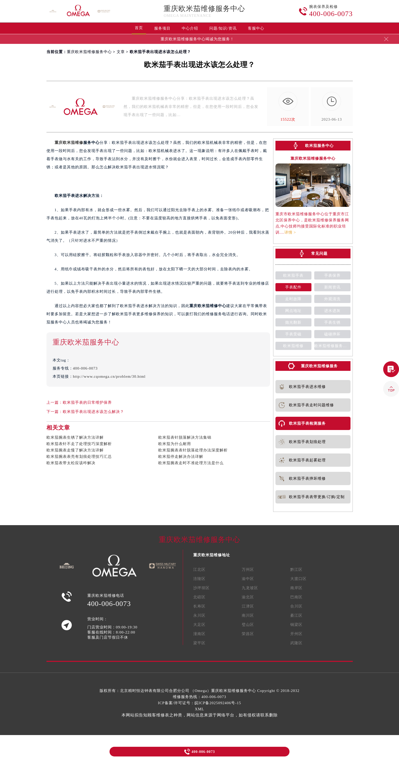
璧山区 (248, 625)
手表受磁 (293, 334)
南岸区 (296, 588)
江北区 (199, 569)
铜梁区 (296, 625)
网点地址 (293, 311)
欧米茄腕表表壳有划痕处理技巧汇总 (79, 456)
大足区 (199, 625)
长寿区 (199, 606)
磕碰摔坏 (332, 334)
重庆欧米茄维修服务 (319, 366)
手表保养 (332, 275)
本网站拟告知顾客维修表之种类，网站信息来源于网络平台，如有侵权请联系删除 (200, 715)
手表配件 (293, 287)
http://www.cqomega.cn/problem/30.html (109, 376)
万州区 (248, 569)
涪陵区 (199, 579)
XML (199, 709)
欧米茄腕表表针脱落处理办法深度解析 (193, 450)
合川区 (296, 606)
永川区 (199, 615)
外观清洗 (332, 299)
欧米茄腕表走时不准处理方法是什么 (191, 463)
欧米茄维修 (293, 346)
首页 (139, 28)
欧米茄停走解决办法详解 (180, 456)
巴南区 (296, 597)
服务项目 (162, 28)
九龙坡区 (250, 588)
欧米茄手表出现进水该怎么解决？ (93, 412)
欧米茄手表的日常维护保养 (87, 402)
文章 (121, 52)
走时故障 (293, 299)
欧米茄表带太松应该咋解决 (70, 463)
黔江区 (296, 569)
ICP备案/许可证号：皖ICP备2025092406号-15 (199, 703)
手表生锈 (332, 322)
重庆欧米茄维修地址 (211, 555)
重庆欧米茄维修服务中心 (204, 8)
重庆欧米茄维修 (69, 143)
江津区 (248, 606)
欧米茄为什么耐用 (174, 444)
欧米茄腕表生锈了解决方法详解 (75, 437)
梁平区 (199, 643)
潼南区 (199, 634)
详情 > (290, 232)
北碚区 (199, 597)
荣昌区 (248, 634)
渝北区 (248, 597)
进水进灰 (332, 311)
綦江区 (296, 615)
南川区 (248, 615)
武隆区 (296, 643)
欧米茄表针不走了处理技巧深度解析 (79, 444)
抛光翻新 (293, 322)
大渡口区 (298, 579)
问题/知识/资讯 (222, 28)
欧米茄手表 (293, 275)
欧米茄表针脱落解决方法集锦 (184, 437)
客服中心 (256, 28)
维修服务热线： (199, 697)
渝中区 (248, 579)
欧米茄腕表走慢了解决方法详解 (75, 450)
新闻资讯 (332, 287)
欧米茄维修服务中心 (332, 346)
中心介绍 (190, 28)
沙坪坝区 (201, 588)
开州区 (296, 634)
